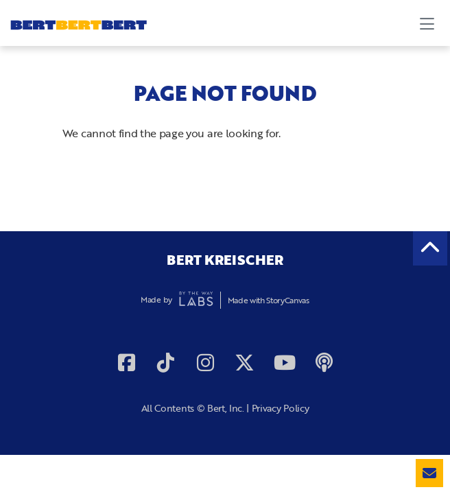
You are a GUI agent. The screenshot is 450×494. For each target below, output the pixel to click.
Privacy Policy (280, 408)
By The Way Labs (196, 300)
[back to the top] (430, 248)
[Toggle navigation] (427, 23)
